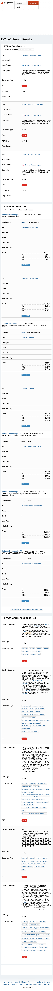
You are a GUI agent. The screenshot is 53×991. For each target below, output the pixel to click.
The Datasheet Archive (7, 3)
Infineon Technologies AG (12, 215)
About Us (47, 984)
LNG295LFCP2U (42, 783)
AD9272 (26, 902)
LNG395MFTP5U (26, 786)
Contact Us (38, 984)
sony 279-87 (43, 947)
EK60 (23, 869)
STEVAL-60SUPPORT (29, 338)
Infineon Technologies (31, 66)
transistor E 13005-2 (28, 950)
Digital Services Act (26, 984)
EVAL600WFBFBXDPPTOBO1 (32, 506)
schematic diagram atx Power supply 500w (35, 789)
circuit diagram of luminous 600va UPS (34, 813)
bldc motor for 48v (39, 726)
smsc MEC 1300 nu (27, 805)
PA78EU (48, 625)
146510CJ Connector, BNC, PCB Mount (33, 864)
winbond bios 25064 (28, 802)
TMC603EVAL (38, 681)
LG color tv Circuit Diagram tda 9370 (33, 931)
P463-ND (32, 783)
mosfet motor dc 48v (29, 717)
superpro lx (41, 950)
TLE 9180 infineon (42, 802)
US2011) (36, 786)
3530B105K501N (35, 654)
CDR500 (45, 858)
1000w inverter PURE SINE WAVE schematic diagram (36, 795)
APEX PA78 (25, 861)
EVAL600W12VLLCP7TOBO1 (32, 564)
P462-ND (24, 783)
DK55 (23, 810)
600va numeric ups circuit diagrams (33, 799)
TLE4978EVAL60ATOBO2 (30, 227)
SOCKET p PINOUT (42, 861)
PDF (24, 86)
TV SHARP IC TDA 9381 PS (29, 941)
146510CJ (25, 654)
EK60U (38, 858)
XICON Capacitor (39, 867)
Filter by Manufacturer (11, 50)
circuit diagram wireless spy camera (33, 944)
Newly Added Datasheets (12, 982)
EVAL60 (39, 648)
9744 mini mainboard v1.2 (30, 947)
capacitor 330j (27, 867)
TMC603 (25, 684)
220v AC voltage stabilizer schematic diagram (36, 928)
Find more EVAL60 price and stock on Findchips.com (26, 609)
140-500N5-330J (37, 651)
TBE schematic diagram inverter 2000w (34, 807)
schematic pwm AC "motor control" (33, 714)
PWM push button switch (30, 731)
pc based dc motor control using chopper (35, 720)
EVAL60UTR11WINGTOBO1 (31, 446)
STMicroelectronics (10, 323)
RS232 (31, 709)
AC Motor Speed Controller (31, 723)
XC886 (41, 706)
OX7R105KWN (26, 651)
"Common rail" (26, 728)
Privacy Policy (27, 982)
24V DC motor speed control (31, 711)
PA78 (32, 861)
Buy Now (25, 483)
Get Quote (25, 264)
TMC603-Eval (40, 709)
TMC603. (24, 709)
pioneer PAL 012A (27, 792)
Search (33, 3)
